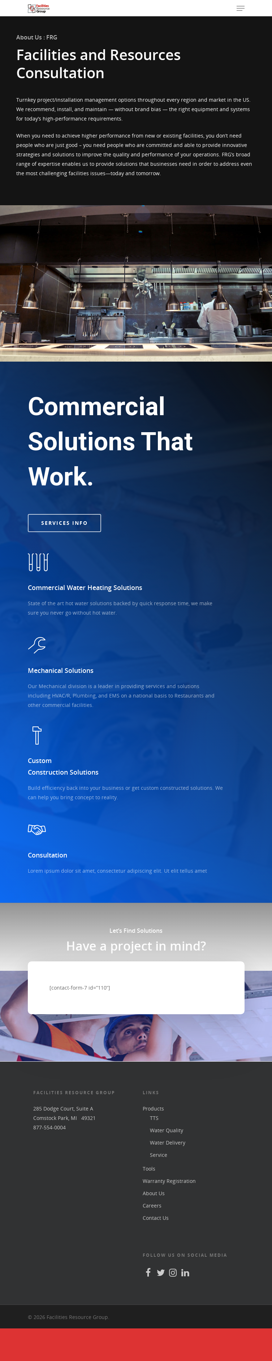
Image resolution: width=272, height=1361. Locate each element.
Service (158, 1187)
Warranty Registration (169, 1213)
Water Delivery (167, 1175)
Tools (149, 1201)
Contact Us (156, 1250)
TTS (154, 1150)
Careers (152, 1238)
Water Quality (166, 1162)
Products (153, 1141)
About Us (154, 1225)
